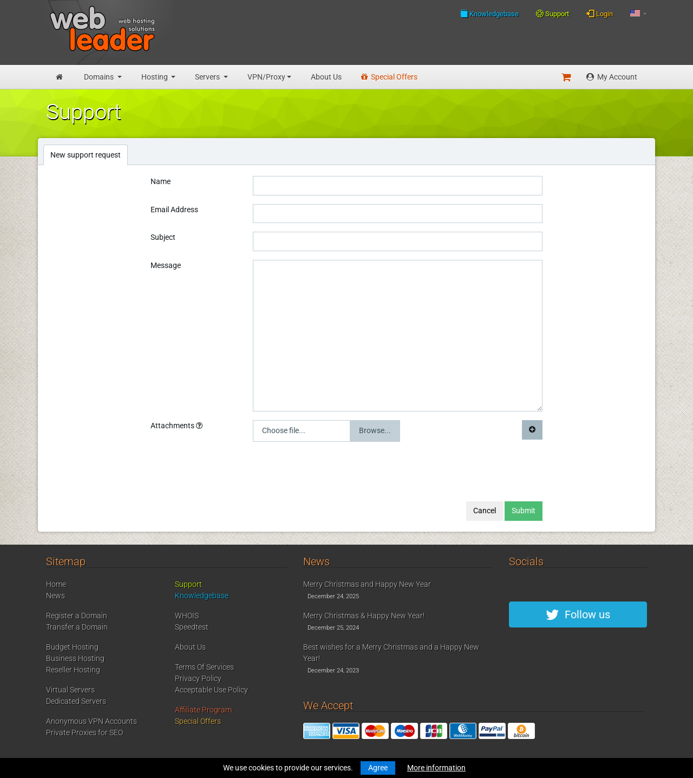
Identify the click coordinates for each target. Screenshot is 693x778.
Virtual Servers (70, 689)
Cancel (484, 510)
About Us (326, 77)
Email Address (174, 209)
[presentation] (335, 471)
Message (166, 265)
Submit (523, 510)
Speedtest (191, 627)
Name (161, 181)
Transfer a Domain (77, 627)
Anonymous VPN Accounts (91, 721)
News (55, 595)
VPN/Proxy (266, 77)
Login (599, 13)
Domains (99, 77)
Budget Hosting (72, 647)
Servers (208, 77)
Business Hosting (75, 658)
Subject (163, 237)
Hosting (155, 77)
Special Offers (389, 77)
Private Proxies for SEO (84, 732)
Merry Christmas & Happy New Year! (363, 615)
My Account (611, 77)
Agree (378, 767)
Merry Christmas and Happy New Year (367, 584)
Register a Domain (76, 615)
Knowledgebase (489, 13)
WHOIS (187, 615)
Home (56, 584)
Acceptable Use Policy (211, 689)
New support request (85, 155)
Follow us (578, 614)
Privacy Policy (198, 678)
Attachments (176, 425)
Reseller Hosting (73, 669)
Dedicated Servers (76, 701)
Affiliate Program (203, 709)
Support (552, 14)
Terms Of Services (204, 667)
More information (436, 767)
